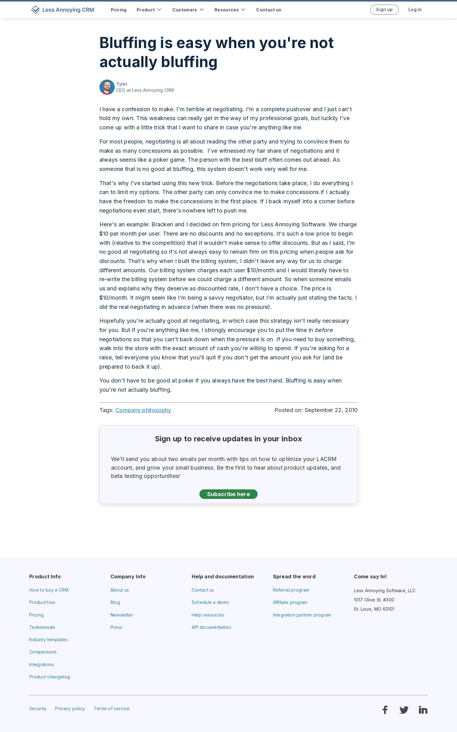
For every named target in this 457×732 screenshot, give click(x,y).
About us (119, 589)
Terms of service (112, 708)
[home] (63, 9)
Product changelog (49, 676)
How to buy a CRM (49, 589)
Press (116, 627)
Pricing (36, 614)
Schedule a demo (210, 602)
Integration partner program (302, 614)
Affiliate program (290, 602)
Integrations (41, 664)
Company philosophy (143, 410)
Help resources (208, 614)
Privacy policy (70, 708)
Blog (115, 602)
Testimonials (42, 627)
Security (37, 708)
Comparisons (43, 651)
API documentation (211, 627)
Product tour (42, 602)
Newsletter (121, 614)
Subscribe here (228, 494)
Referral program (291, 589)
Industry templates (48, 639)
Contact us (203, 589)
